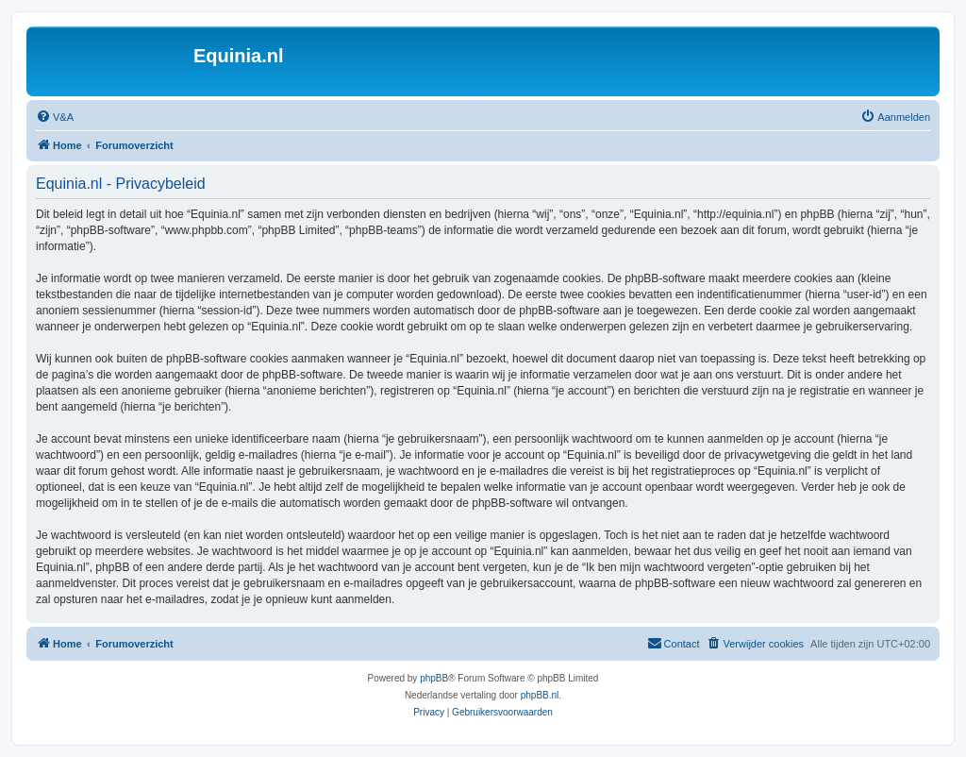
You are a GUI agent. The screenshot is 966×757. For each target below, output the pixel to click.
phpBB (434, 678)
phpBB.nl (540, 695)
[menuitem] (55, 117)
